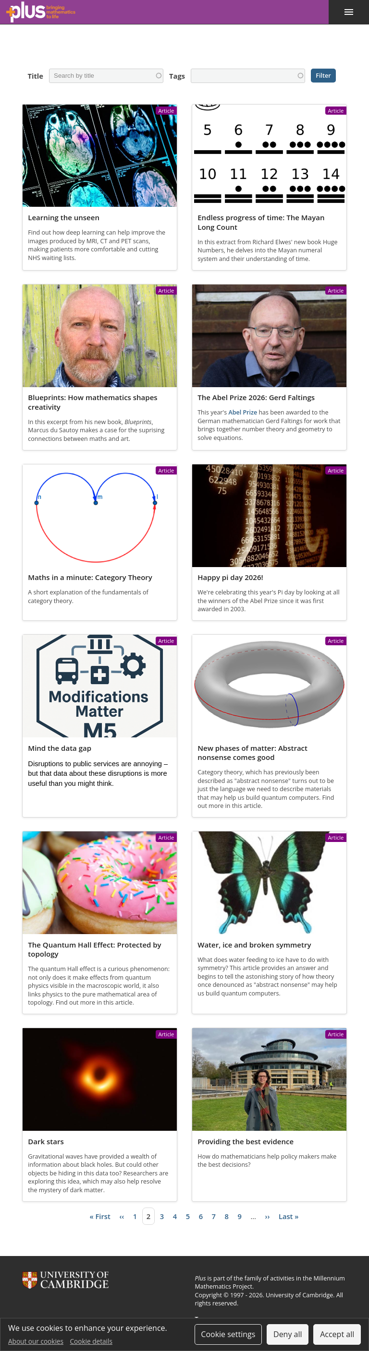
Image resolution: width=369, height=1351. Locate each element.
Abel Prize (242, 413)
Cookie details (91, 1341)
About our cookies (35, 1341)
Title (35, 76)
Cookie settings (228, 1334)
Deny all (287, 1334)
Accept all (337, 1334)
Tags (176, 76)
